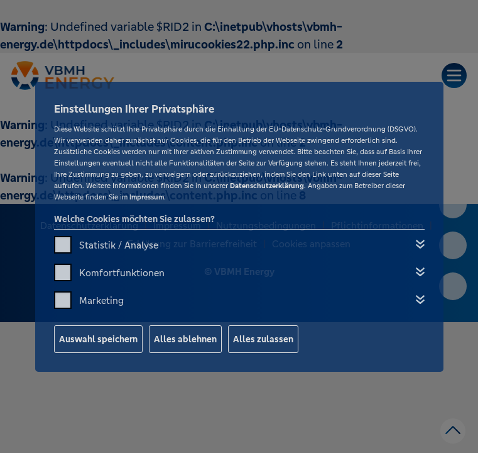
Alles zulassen (263, 339)
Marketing (101, 300)
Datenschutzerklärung (267, 185)
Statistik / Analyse (118, 245)
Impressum (146, 197)
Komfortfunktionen (122, 273)
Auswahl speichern (98, 339)
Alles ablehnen (185, 339)
